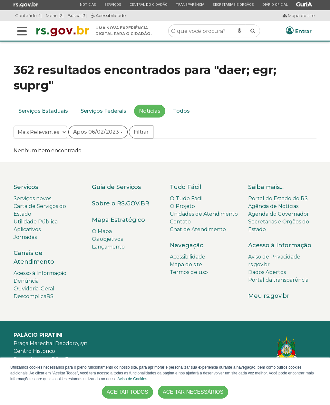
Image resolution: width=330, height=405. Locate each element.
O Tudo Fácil (186, 198)
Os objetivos (107, 239)
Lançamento (108, 247)
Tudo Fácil (185, 187)
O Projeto (182, 206)
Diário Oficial (275, 4)
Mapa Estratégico (118, 219)
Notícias (88, 4)
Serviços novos (32, 198)
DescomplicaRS (33, 296)
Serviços (112, 4)
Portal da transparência (278, 280)
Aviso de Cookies (132, 379)
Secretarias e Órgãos (233, 4)
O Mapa (102, 231)
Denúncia (26, 281)
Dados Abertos (267, 272)
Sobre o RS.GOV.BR (120, 203)
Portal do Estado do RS (278, 198)
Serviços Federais (103, 111)
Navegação (187, 245)
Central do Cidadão (148, 4)
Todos (181, 111)
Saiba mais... (266, 187)
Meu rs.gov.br (268, 295)
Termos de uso (189, 272)
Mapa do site (299, 15)
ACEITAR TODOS (127, 392)
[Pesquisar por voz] (239, 30)
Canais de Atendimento (34, 257)
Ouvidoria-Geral (34, 289)
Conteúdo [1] (28, 15)
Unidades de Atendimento (204, 214)
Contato (180, 222)
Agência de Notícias (273, 206)
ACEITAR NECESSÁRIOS (193, 392)
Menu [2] (54, 15)
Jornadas (25, 237)
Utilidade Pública (36, 222)
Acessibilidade (108, 15)
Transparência (190, 4)
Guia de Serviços (116, 187)
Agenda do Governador (278, 214)
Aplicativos (27, 229)
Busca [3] (77, 15)
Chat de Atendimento (198, 229)
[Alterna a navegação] (22, 31)
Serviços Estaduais (43, 111)
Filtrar (141, 132)
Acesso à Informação (40, 273)
